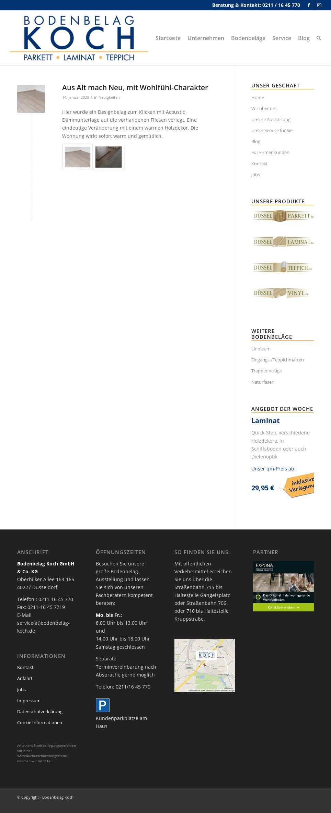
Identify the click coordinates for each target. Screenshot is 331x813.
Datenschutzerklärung (39, 711)
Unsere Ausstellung (270, 119)
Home (257, 97)
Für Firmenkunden (270, 152)
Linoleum (261, 349)
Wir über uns (264, 108)
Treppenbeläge (266, 371)
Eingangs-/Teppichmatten (277, 360)
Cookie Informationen (39, 722)
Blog (255, 141)
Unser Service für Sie (272, 130)
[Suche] (318, 38)
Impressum (29, 700)
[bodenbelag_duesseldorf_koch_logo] (81, 38)
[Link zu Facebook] (309, 5)
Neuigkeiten (109, 97)
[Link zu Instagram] (319, 5)
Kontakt (259, 163)
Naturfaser (262, 382)
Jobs (255, 174)
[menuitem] (168, 38)
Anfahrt (25, 678)
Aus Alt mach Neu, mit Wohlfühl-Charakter (135, 87)
